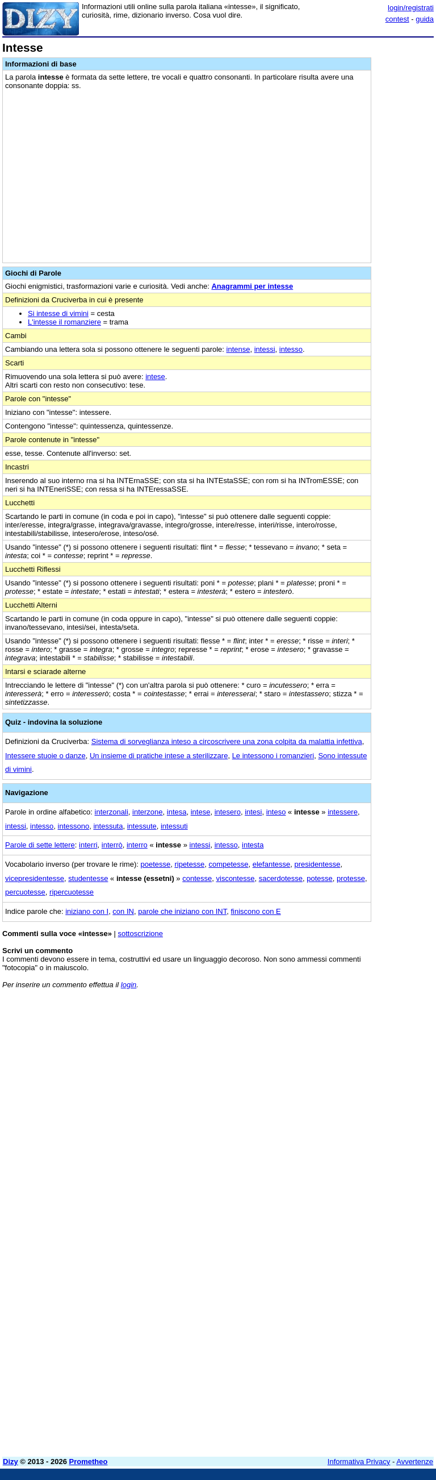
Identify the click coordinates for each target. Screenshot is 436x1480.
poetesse (155, 864)
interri (88, 845)
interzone (147, 812)
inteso (276, 812)
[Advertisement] (348, 1068)
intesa (177, 812)
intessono (74, 826)
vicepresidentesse (34, 878)
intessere (343, 812)
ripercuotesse (71, 892)
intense (238, 349)
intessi (264, 349)
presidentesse (317, 864)
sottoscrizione (140, 933)
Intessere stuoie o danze (45, 755)
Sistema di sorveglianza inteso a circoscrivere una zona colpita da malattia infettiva (226, 741)
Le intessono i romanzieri (273, 755)
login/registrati (411, 7)
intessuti (174, 826)
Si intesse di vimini (58, 313)
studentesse (88, 878)
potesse (320, 878)
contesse (197, 878)
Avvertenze (414, 1461)
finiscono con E (256, 911)
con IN (123, 911)
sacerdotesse (281, 878)
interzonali (111, 812)
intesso (291, 349)
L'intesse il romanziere (64, 322)
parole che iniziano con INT (182, 911)
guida (425, 19)
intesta (252, 845)
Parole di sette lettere (40, 845)
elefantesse (272, 864)
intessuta (108, 826)
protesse (351, 878)
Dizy (10, 1461)
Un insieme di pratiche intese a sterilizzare (159, 755)
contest (397, 19)
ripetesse (189, 864)
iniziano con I (86, 911)
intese (155, 376)
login (128, 984)
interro (137, 845)
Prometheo (88, 1461)
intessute (142, 826)
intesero (228, 812)
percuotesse (25, 892)
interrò (112, 845)
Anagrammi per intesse (252, 286)
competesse (228, 864)
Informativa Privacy (359, 1461)
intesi (253, 812)
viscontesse (235, 878)
